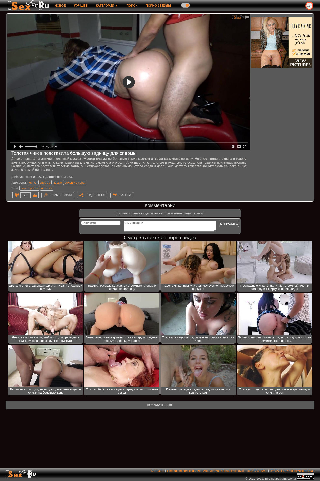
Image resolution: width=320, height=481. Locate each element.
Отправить (229, 223)
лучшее (80, 5)
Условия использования (184, 470)
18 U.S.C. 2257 (256, 470)
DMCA (274, 470)
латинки (46, 188)
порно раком (30, 188)
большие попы (74, 182)
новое (60, 5)
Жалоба (125, 195)
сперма (45, 182)
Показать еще (160, 405)
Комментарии (61, 195)
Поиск (132, 5)
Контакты (157, 470)
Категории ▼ (107, 5)
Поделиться (95, 195)
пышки (57, 182)
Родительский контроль (297, 470)
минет (33, 182)
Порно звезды (158, 5)
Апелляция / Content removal (223, 470)
